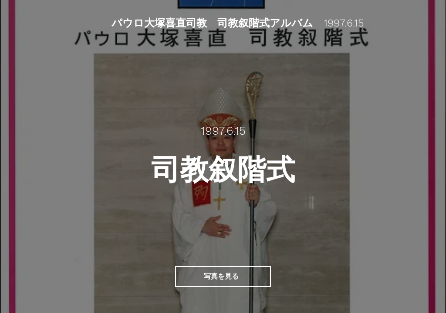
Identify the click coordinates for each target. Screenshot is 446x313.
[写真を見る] (223, 276)
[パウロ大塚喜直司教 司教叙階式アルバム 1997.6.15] (238, 23)
